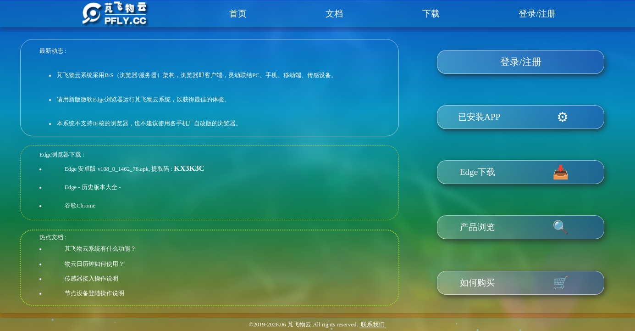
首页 (238, 13)
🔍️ (560, 227)
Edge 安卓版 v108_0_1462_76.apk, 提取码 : (118, 169)
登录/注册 (537, 13)
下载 (431, 13)
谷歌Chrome (80, 205)
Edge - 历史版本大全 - (93, 187)
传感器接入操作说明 (91, 278)
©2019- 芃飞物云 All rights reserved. (303, 324)
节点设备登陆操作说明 (94, 293)
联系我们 (372, 324)
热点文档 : (52, 237)
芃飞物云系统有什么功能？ (100, 249)
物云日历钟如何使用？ (94, 264)
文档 (334, 13)
